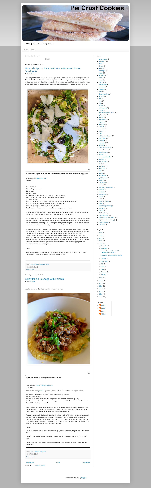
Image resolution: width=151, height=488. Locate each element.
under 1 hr (102, 213)
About (33, 50)
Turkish (101, 210)
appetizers (102, 61)
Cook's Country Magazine (44, 385)
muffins (101, 154)
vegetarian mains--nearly (106, 220)
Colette (103, 308)
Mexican (101, 145)
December (104, 246)
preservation (102, 175)
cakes (100, 78)
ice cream (102, 126)
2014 (101, 294)
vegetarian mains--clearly (106, 217)
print (88, 169)
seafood (101, 189)
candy (101, 80)
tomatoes (43, 451)
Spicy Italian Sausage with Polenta (44, 278)
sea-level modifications (106, 187)
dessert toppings (104, 94)
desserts (101, 96)
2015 (101, 291)
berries (101, 68)
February (104, 272)
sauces (101, 185)
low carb (101, 140)
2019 (101, 280)
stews (100, 203)
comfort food (103, 84)
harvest (101, 117)
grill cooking (102, 115)
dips (100, 98)
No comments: (30, 269)
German (101, 110)
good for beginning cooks (106, 112)
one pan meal (103, 161)
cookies (101, 89)
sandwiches (102, 182)
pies (100, 171)
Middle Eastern (103, 150)
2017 (101, 286)
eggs (100, 101)
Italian (32, 451)
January (103, 274)
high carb (101, 122)
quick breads (103, 178)
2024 (101, 235)
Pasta (100, 164)
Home (25, 50)
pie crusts (102, 168)
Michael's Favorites (105, 147)
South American (104, 201)
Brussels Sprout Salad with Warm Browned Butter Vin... (111, 251)
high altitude (102, 119)
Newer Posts (30, 462)
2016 (101, 288)
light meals (102, 138)
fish (100, 103)
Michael (103, 314)
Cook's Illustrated (41, 178)
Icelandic (101, 129)
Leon (102, 311)
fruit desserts (103, 108)
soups (101, 199)
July (102, 264)
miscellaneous (103, 152)
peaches (101, 166)
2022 (101, 241)
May (102, 266)
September (104, 261)
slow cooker (102, 194)
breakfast (101, 75)
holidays (33, 264)
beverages (102, 71)
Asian (100, 63)
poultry (101, 173)
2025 (101, 233)
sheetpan (101, 192)
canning (101, 82)
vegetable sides (44, 264)
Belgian (101, 66)
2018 (101, 283)
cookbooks (102, 87)
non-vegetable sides (105, 157)
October (103, 258)
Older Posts (86, 462)
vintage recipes (103, 222)
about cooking (103, 59)
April (102, 269)
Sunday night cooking (105, 206)
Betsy (103, 305)
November (104, 248)
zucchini (101, 224)
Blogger (83, 478)
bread (100, 73)
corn (100, 91)
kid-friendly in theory (105, 136)
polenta (40, 391)
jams (100, 133)
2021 (101, 243)
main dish (37, 451)
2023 (101, 238)
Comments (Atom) (39, 465)
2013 (101, 296)
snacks (101, 196)
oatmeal (101, 159)
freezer (101, 106)
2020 (101, 278)
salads (37, 264)
